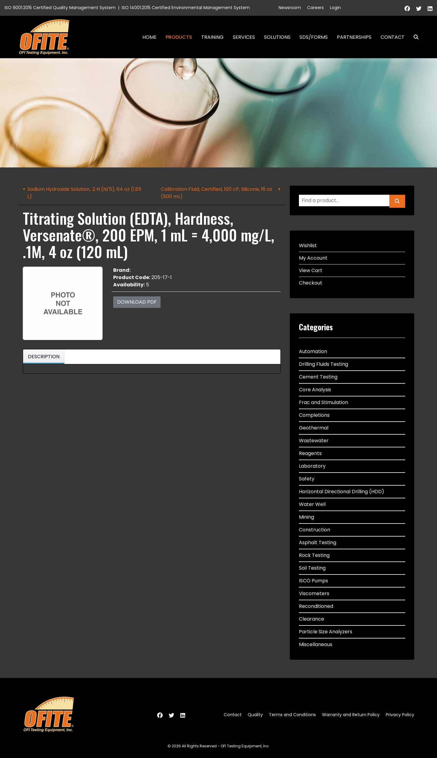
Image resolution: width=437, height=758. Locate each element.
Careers (315, 8)
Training (212, 37)
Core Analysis (315, 389)
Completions (314, 415)
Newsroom (290, 8)
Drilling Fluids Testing (323, 364)
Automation (313, 351)
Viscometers (314, 593)
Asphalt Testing (317, 542)
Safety (306, 478)
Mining (306, 517)
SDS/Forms (314, 37)
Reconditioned (316, 606)
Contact (393, 37)
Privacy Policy (400, 715)
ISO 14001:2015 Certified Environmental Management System (186, 8)
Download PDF (137, 301)
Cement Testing (318, 376)
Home (149, 37)
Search (413, 37)
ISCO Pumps (313, 580)
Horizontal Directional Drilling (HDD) (341, 491)
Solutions (277, 37)
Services (244, 37)
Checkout (310, 282)
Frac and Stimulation (323, 402)
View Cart (310, 270)
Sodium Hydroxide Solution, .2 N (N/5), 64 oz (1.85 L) (84, 193)
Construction (314, 529)
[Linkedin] (430, 8)
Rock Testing (314, 555)
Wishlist (308, 245)
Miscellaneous (315, 644)
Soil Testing (312, 567)
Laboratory (312, 466)
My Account (313, 257)
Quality (255, 715)
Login (335, 8)
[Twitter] (419, 8)
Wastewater (314, 440)
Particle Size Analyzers (325, 631)
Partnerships (354, 37)
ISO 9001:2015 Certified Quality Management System (60, 8)
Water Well (312, 504)
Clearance (311, 618)
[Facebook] (407, 8)
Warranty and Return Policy (351, 715)
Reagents (310, 453)
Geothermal (313, 427)
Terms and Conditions (292, 715)
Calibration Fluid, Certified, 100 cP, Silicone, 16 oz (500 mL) (216, 193)
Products (179, 37)
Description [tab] (43, 356)
